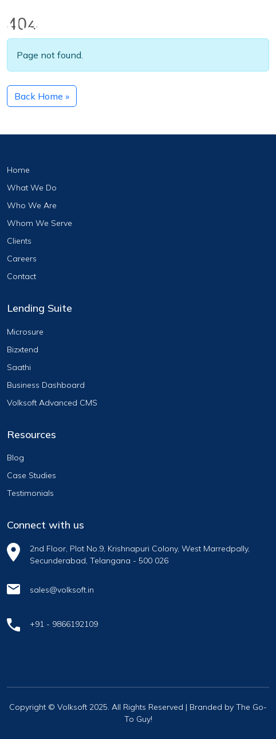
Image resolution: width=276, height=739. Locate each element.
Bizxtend (22, 349)
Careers (22, 258)
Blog (15, 457)
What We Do (32, 187)
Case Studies (31, 475)
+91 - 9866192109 (64, 624)
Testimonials (30, 493)
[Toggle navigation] (250, 21)
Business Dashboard (46, 385)
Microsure (25, 332)
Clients (19, 241)
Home (18, 170)
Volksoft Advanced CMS (52, 403)
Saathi (19, 367)
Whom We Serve (39, 223)
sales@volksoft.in (62, 590)
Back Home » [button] (41, 96)
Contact (21, 276)
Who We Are (32, 205)
